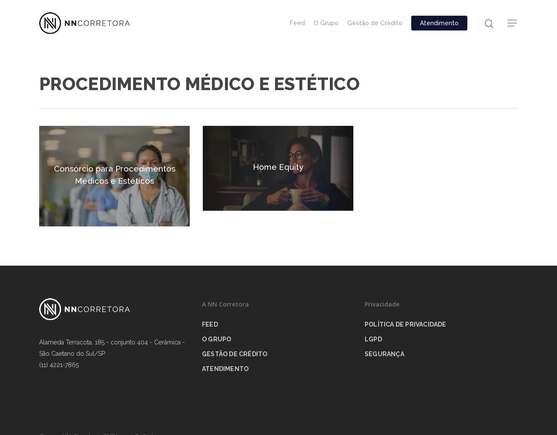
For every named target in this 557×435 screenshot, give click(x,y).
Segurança (384, 354)
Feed (297, 23)
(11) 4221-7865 (59, 364)
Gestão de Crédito (375, 23)
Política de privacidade (405, 324)
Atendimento (439, 23)
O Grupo (326, 23)
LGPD (373, 339)
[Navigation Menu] (512, 23)
